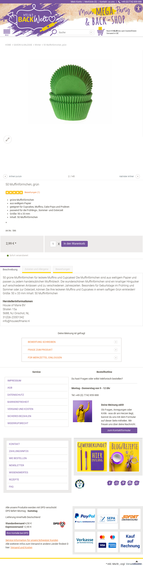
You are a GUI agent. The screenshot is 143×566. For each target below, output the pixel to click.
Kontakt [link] (107, 1)
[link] (36, 14)
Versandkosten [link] (134, 564)
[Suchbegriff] (74, 32)
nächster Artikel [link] (126, 176)
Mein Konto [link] (76, 1)
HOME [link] (8, 45)
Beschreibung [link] (10, 269)
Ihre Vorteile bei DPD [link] (17, 533)
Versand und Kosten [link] (21, 547)
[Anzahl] (53, 244)
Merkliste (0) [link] (90, 1)
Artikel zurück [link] (15, 176)
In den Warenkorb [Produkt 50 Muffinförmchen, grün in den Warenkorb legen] (74, 243)
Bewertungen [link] (31, 192)
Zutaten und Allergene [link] (36, 269)
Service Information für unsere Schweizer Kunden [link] (32, 540)
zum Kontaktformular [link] (119, 430)
